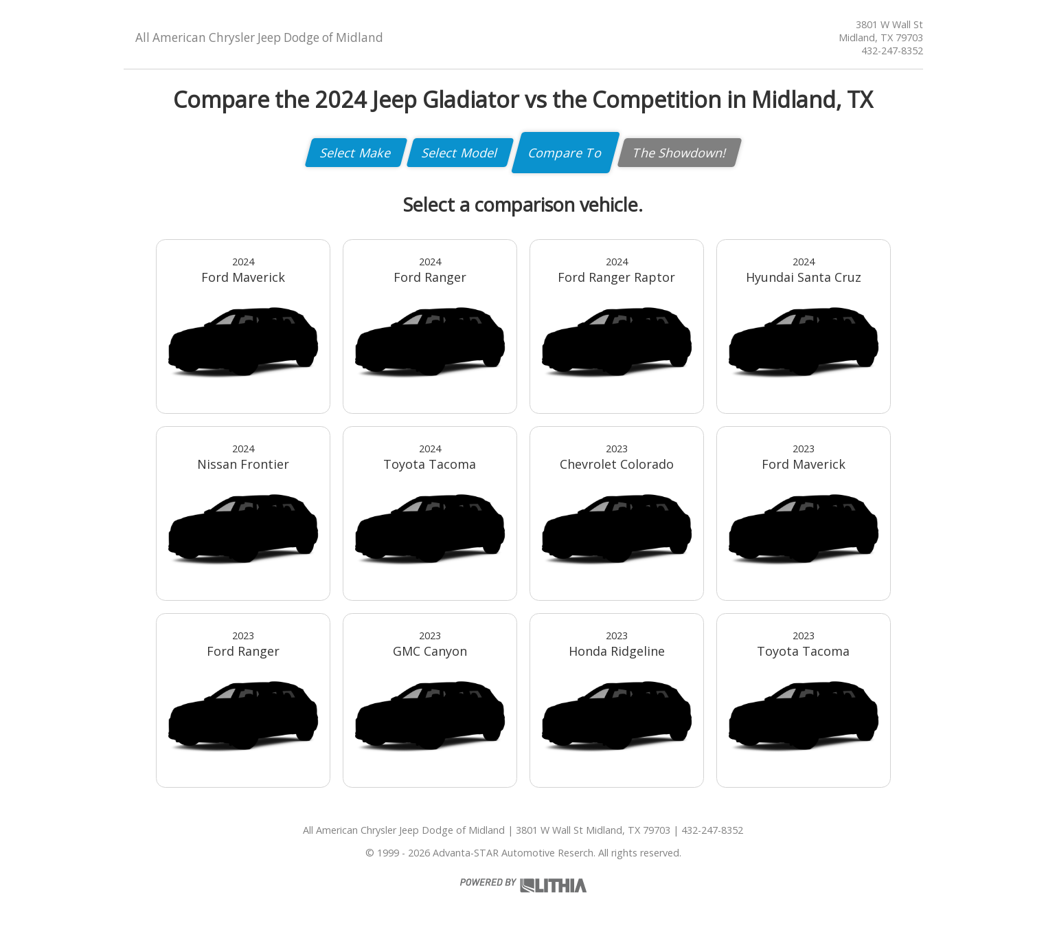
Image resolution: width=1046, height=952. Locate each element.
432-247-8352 (892, 50)
